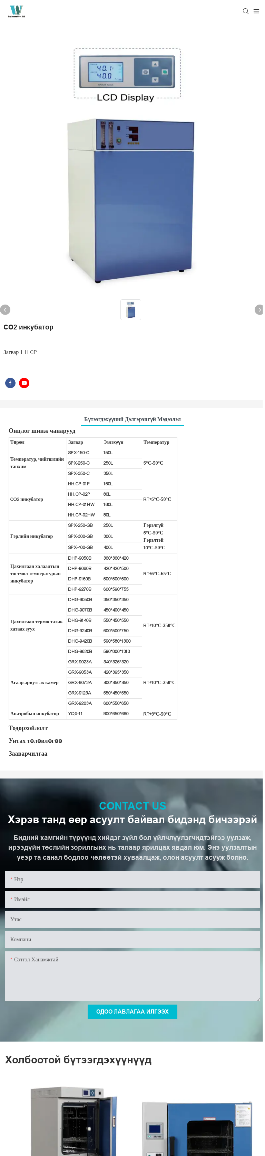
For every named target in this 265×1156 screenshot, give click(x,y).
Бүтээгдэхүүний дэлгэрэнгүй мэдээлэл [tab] (132, 419)
